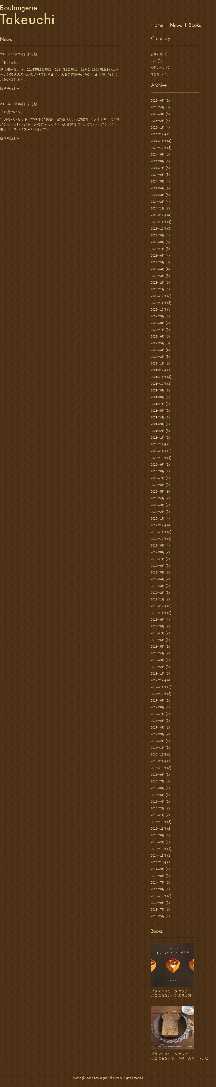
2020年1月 (158, 518)
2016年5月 (158, 795)
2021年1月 (158, 437)
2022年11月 (158, 303)
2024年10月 (158, 148)
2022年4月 (158, 350)
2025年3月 (158, 114)
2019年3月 (158, 586)
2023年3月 (158, 276)
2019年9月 (158, 545)
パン (154, 61)
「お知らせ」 (10, 62)
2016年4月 (158, 801)
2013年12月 (158, 896)
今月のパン (158, 67)
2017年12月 (158, 680)
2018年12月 (158, 606)
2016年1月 (158, 815)
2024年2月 (158, 201)
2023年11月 (158, 222)
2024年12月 (158, 134)
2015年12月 (158, 822)
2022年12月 (158, 296)
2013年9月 (158, 903)
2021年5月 (158, 410)
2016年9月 (158, 774)
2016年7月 (158, 781)
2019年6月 (158, 565)
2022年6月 (158, 336)
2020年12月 (158, 444)
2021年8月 (158, 397)
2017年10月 (158, 694)
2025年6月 (158, 100)
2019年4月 (158, 579)
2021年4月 (158, 417)
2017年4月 (158, 727)
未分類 (32, 54)
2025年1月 (158, 127)
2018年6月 (158, 640)
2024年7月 (158, 168)
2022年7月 (158, 330)
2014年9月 (158, 869)
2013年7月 (158, 909)
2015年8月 (158, 835)
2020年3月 (158, 505)
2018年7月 (158, 633)
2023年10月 (158, 228)
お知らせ (156, 54)
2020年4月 (158, 498)
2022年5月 (158, 343)
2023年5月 (158, 262)
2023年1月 (158, 289)
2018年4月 (158, 653)
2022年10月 (158, 309)
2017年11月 (158, 687)
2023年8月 (158, 242)
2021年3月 (158, 424)
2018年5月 (158, 646)
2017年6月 (158, 720)
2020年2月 (158, 512)
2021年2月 (158, 431)
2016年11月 (158, 761)
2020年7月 (158, 478)
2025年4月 (158, 107)
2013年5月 (158, 916)
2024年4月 (158, 188)
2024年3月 (158, 195)
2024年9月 (158, 154)
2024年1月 (158, 208)
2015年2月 (158, 842)
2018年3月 (158, 660)
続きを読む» (9, 88)
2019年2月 (158, 592)
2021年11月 (158, 377)
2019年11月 (158, 532)
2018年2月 (158, 667)
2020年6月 (158, 485)
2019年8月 (158, 552)
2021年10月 (158, 383)
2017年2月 (158, 741)
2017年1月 (158, 747)
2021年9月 (158, 390)
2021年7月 (158, 404)
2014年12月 (158, 849)
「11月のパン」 (12, 112)
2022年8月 (158, 323)
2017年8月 (158, 707)
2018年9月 (158, 619)
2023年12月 (158, 215)
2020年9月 (158, 464)
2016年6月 (158, 788)
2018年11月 (158, 613)
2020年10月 (158, 458)
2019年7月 (158, 559)
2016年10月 (158, 768)
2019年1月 (158, 599)
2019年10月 (158, 538)
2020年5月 (158, 491)
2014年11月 (158, 855)
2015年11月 (158, 828)
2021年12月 (158, 370)
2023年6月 (158, 255)
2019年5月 (158, 572)
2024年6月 (158, 174)
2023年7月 (158, 249)
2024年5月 (158, 181)
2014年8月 (158, 876)
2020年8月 (158, 471)
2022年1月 (158, 363)
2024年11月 (158, 141)
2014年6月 (158, 889)
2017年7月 (158, 714)
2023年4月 (158, 269)
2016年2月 (158, 808)
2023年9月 (158, 235)
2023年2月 (158, 282)
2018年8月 (158, 626)
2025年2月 (158, 121)
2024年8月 (158, 161)
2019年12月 (158, 525)
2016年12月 (158, 754)
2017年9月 (158, 700)
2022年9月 (158, 316)
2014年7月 (158, 882)
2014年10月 (158, 862)
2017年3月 (158, 734)
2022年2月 (158, 356)
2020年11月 (158, 451)
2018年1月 (158, 673)
